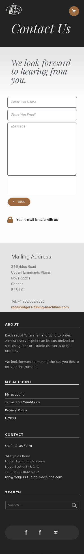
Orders (10, 418)
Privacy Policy (16, 410)
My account (14, 394)
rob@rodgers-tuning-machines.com (40, 307)
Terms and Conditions (22, 402)
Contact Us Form (18, 445)
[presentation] (41, 186)
